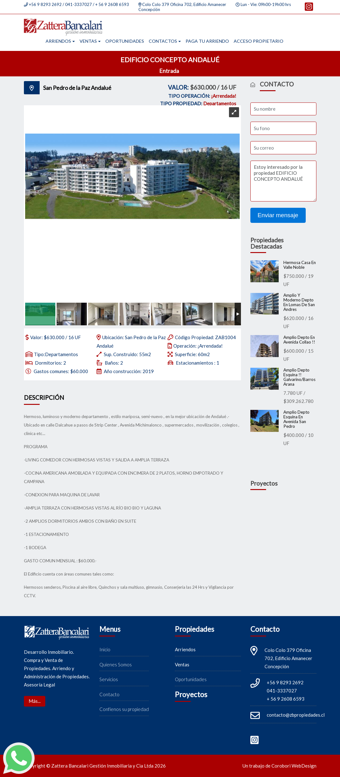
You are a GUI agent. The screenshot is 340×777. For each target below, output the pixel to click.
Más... (35, 701)
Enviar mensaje (278, 215)
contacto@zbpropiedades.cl (296, 715)
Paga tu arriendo (207, 41)
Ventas (88, 41)
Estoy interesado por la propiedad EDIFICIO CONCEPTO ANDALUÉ (283, 181)
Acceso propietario (258, 41)
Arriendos (58, 41)
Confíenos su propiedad (124, 709)
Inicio (104, 650)
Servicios (108, 679)
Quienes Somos (115, 664)
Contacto (109, 694)
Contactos (163, 41)
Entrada (169, 70)
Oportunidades (124, 41)
